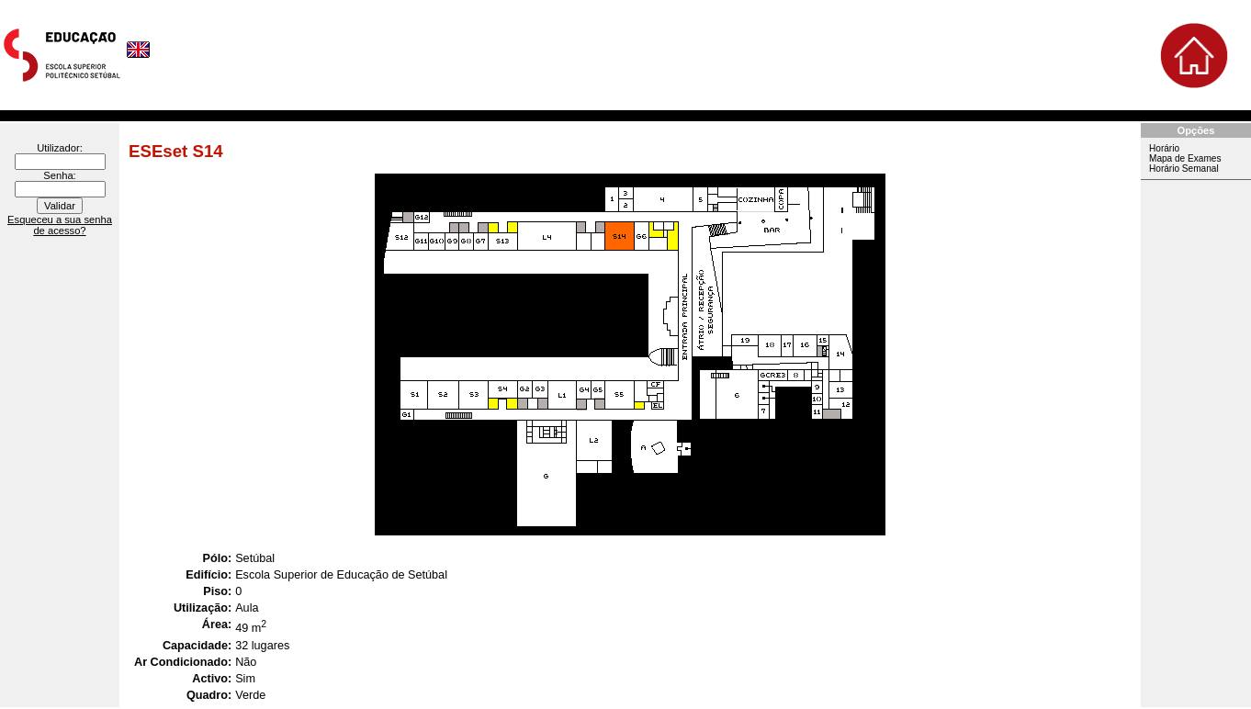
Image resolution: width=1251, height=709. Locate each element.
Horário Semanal (1184, 168)
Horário (1164, 148)
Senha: (59, 175)
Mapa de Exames (1185, 158)
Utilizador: (60, 147)
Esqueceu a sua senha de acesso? (59, 225)
